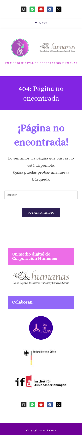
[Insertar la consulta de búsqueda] (41, 195)
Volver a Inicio (41, 212)
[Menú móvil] (41, 23)
